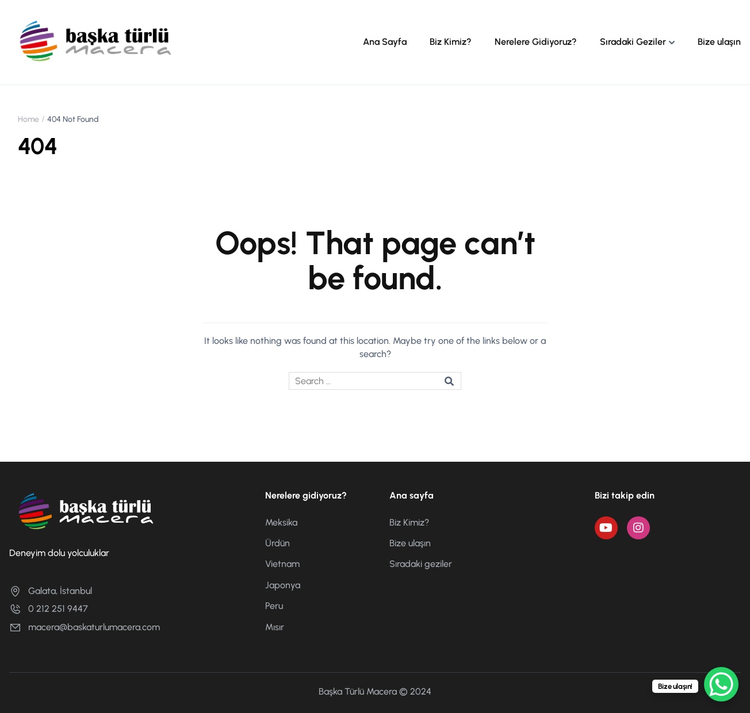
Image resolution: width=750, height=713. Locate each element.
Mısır (274, 627)
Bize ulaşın (719, 41)
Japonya (282, 585)
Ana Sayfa (385, 41)
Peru (274, 605)
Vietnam (282, 563)
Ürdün (277, 543)
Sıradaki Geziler (633, 41)
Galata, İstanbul (50, 590)
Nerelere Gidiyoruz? (536, 41)
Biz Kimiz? (451, 41)
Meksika (281, 522)
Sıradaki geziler (420, 563)
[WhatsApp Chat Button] (721, 684)
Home (28, 119)
